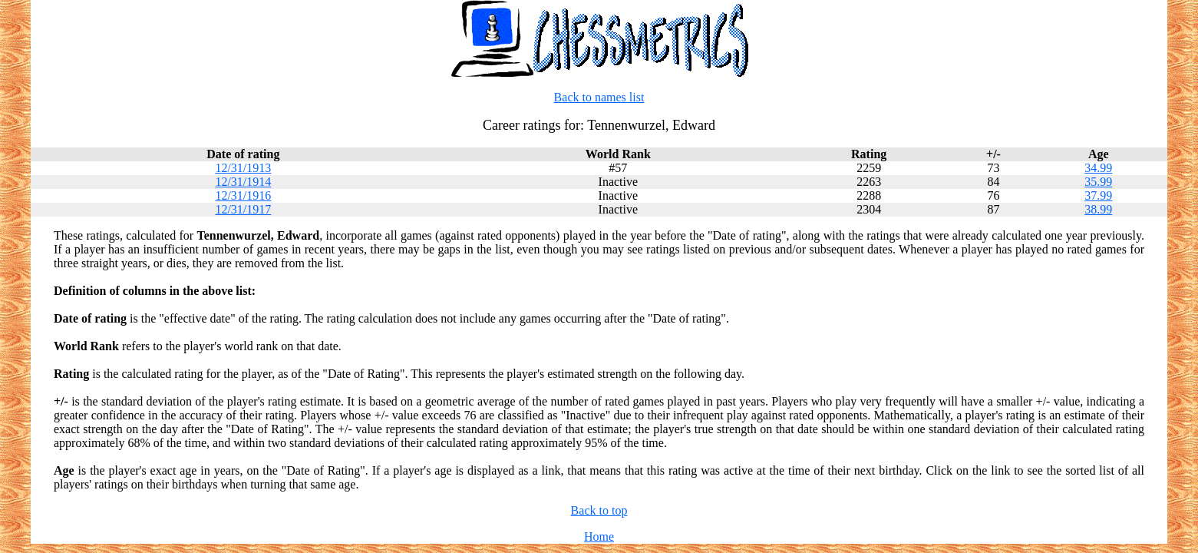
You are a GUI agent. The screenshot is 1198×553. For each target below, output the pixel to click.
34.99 (1098, 167)
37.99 (1098, 195)
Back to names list (599, 97)
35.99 (1098, 181)
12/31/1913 (243, 167)
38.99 (1098, 209)
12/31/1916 (243, 195)
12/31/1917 (243, 209)
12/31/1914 (243, 181)
